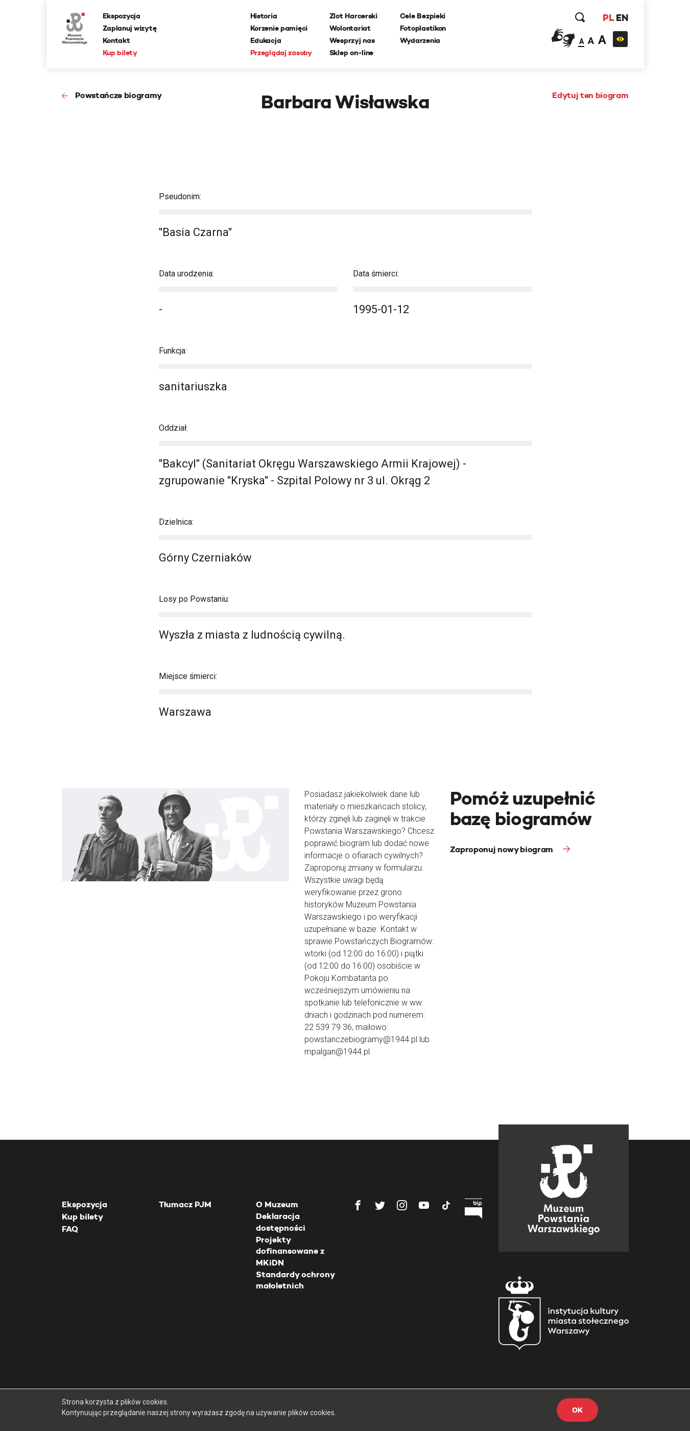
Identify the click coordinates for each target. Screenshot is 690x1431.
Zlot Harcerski (353, 15)
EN (622, 18)
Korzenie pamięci (279, 28)
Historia (263, 15)
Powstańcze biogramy (118, 95)
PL (608, 18)
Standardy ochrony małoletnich (295, 1280)
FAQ (70, 1229)
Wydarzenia (420, 40)
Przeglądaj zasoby (281, 52)
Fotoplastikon (423, 28)
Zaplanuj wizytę (130, 28)
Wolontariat (350, 28)
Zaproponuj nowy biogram (502, 849)
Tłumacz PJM (185, 1204)
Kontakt (116, 40)
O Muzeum (277, 1204)
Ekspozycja (121, 15)
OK (577, 1410)
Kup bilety (120, 52)
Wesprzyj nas (352, 40)
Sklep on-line (351, 52)
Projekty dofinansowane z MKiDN (290, 1251)
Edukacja (265, 40)
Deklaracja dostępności (280, 1222)
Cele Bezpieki (422, 15)
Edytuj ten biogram (590, 95)
